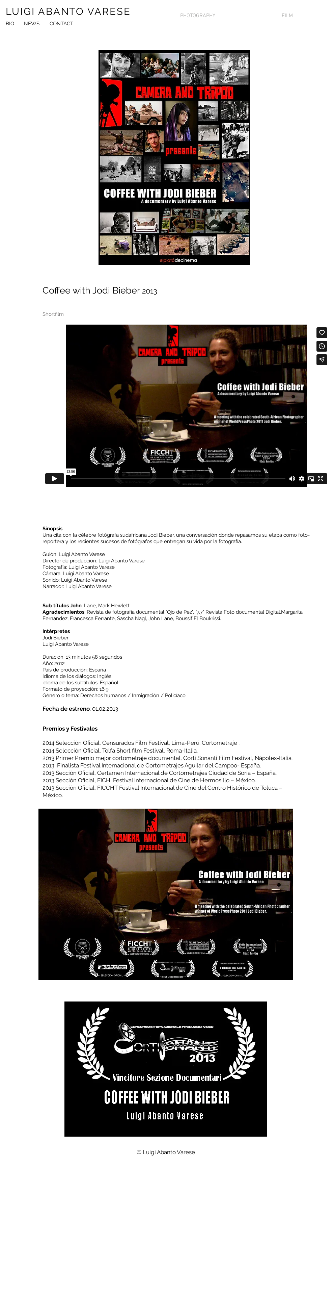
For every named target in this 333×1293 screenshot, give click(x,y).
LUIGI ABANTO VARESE (68, 11)
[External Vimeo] (186, 406)
